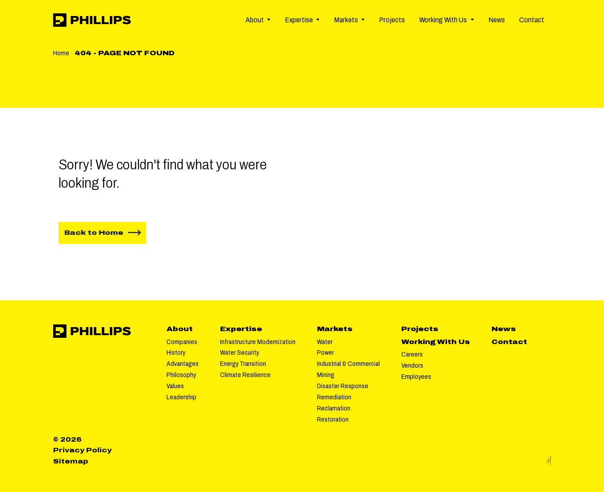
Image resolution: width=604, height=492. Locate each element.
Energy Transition (243, 363)
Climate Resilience (245, 374)
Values (175, 386)
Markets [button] (346, 20)
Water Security (239, 352)
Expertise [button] (299, 20)
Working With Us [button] (443, 20)
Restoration (333, 419)
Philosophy (181, 374)
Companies (182, 341)
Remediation (334, 397)
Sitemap (70, 461)
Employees (416, 376)
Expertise (241, 328)
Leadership (181, 397)
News (496, 20)
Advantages (183, 363)
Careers (412, 354)
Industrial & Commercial (348, 363)
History (176, 352)
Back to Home (93, 232)
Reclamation (333, 408)
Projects (392, 20)
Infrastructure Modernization (258, 341)
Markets (335, 328)
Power (325, 352)
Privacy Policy (82, 450)
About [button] (255, 20)
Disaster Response (342, 386)
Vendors (412, 365)
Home (61, 53)
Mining (325, 374)
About (180, 328)
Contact (531, 20)
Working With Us (435, 341)
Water (325, 341)
